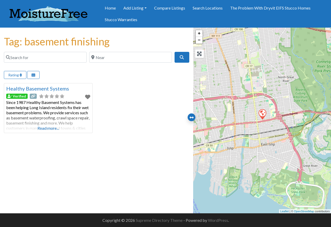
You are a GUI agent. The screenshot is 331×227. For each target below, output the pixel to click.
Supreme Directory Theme (159, 220)
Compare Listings (169, 7)
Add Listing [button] (133, 7)
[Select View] (33, 75)
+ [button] (199, 33)
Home (110, 7)
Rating (15, 75)
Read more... (48, 128)
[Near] (130, 57)
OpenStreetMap (304, 211)
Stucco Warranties (121, 19)
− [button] (199, 40)
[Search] (182, 57)
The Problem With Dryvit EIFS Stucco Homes (270, 7)
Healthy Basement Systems (37, 88)
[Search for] (45, 57)
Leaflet (284, 211)
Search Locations (208, 7)
